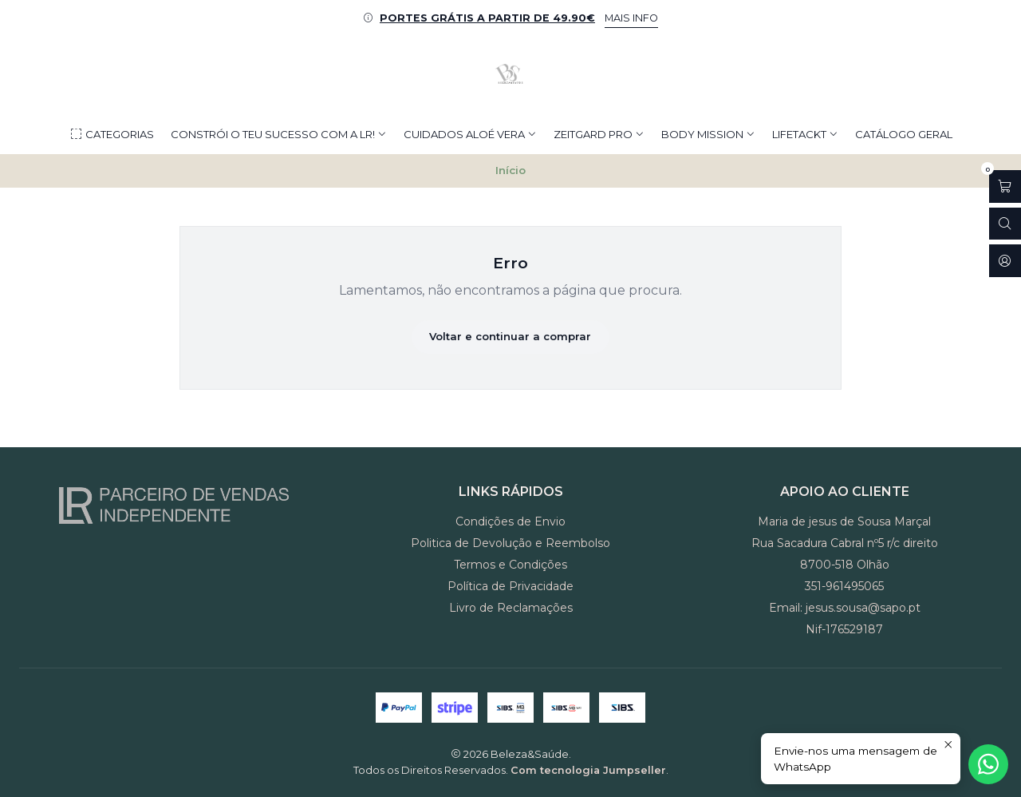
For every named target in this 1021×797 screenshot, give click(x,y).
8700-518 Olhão (844, 564)
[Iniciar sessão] (1005, 260)
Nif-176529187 (844, 629)
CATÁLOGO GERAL (903, 134)
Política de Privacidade (510, 586)
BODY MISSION (708, 134)
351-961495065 (844, 586)
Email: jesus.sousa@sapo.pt (844, 608)
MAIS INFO (631, 18)
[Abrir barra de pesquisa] (1005, 224)
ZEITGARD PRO (599, 134)
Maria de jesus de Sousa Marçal (844, 521)
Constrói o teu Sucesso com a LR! (279, 134)
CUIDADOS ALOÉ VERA (470, 134)
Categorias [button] (111, 134)
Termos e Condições (510, 564)
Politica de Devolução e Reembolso (510, 543)
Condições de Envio (510, 521)
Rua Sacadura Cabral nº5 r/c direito (844, 543)
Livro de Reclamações (511, 608)
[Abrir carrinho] (1005, 186)
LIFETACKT (805, 134)
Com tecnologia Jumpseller (588, 770)
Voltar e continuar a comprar (510, 336)
